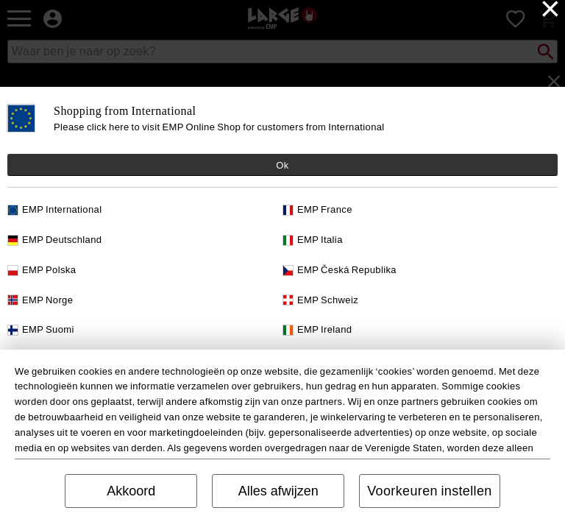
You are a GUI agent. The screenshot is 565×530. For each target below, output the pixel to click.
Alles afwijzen (278, 491)
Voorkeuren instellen (429, 491)
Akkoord (131, 491)
